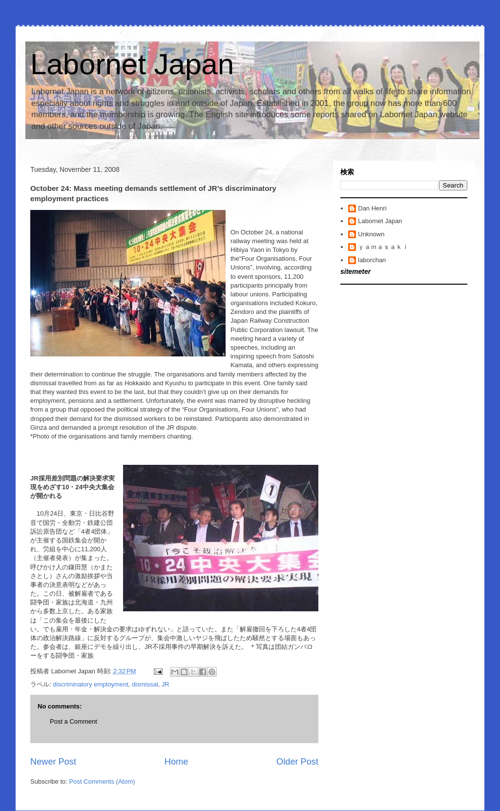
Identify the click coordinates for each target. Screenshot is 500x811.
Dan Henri (372, 208)
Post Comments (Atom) (102, 781)
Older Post (297, 762)
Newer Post (53, 762)
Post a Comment (73, 721)
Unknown (371, 234)
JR (165, 684)
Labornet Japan (132, 64)
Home (176, 762)
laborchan (372, 260)
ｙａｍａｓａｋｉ (383, 246)
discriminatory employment (90, 684)
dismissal (145, 684)
